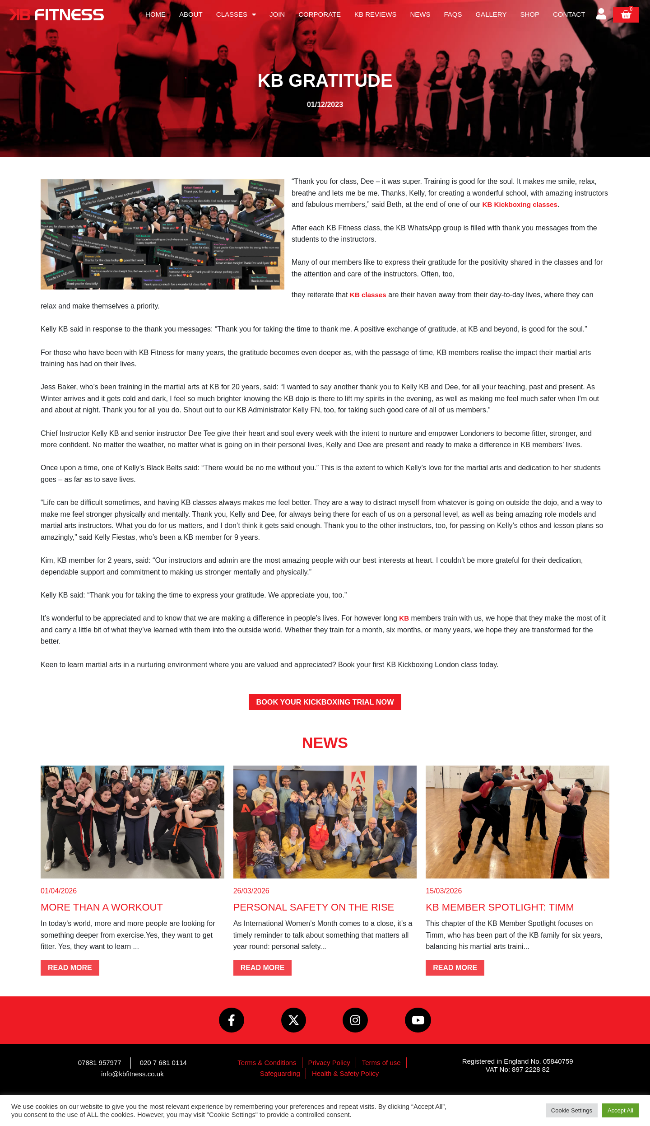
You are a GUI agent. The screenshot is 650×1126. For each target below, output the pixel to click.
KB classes (369, 295)
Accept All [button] (620, 1110)
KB (404, 618)
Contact (569, 14)
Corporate (319, 14)
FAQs (453, 14)
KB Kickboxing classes (522, 204)
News (420, 14)
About (191, 14)
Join (277, 14)
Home (155, 14)
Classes (236, 15)
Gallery (490, 14)
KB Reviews (375, 14)
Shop (529, 14)
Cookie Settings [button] (571, 1110)
